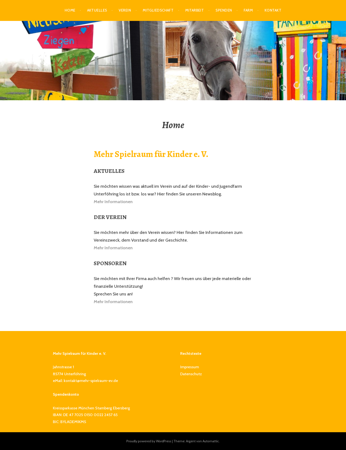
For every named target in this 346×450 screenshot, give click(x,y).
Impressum (189, 367)
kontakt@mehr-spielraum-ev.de (91, 380)
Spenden (224, 10)
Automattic (211, 441)
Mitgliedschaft (158, 10)
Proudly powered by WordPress (148, 441)
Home (70, 10)
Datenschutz (191, 374)
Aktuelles (97, 10)
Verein (125, 10)
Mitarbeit (194, 10)
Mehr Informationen (113, 201)
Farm (248, 10)
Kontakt (273, 10)
